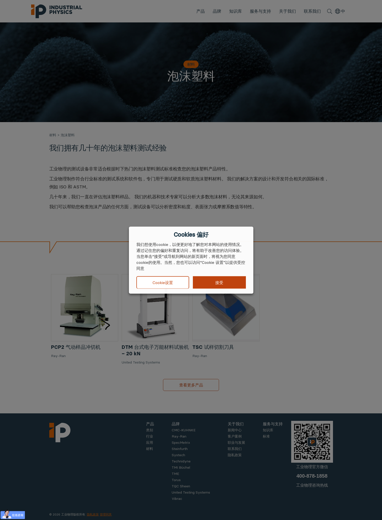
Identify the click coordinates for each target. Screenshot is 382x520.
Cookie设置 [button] (163, 282)
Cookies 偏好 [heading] (191, 234)
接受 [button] (219, 282)
